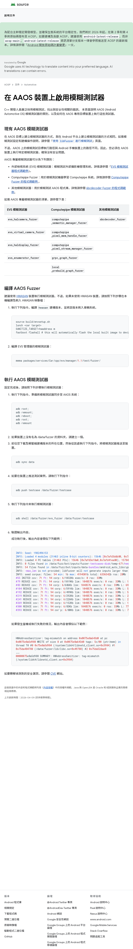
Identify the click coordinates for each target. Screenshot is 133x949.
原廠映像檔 (10, 925)
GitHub (8, 936)
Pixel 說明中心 (98, 908)
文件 (17, 84)
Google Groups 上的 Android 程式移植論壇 (66, 944)
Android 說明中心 (100, 902)
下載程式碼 (10, 913)
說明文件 (9, 15)
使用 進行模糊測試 (72, 141)
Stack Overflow (99, 930)
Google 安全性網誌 (58, 919)
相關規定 (9, 908)
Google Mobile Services (103, 925)
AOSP (7, 84)
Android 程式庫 (13, 902)
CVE (53, 674)
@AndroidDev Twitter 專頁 (62, 908)
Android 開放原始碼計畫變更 (46, 45)
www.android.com (100, 919)
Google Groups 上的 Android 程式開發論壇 (66, 935)
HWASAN (22, 296)
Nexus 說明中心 (99, 913)
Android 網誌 (54, 913)
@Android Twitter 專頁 (59, 902)
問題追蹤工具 (97, 936)
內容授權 (48, 687)
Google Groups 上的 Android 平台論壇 (66, 926)
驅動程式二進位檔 (14, 930)
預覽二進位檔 (11, 919)
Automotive (30, 84)
